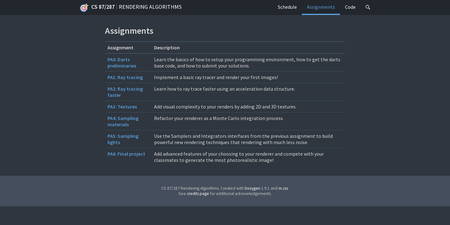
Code (350, 7)
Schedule (287, 7)
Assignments (321, 7)
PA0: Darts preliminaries (122, 62)
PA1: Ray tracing (125, 77)
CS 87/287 (97, 7)
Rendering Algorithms (150, 6)
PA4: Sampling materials (123, 121)
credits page (198, 193)
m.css (283, 188)
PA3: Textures (122, 106)
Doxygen (252, 188)
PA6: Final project (126, 154)
